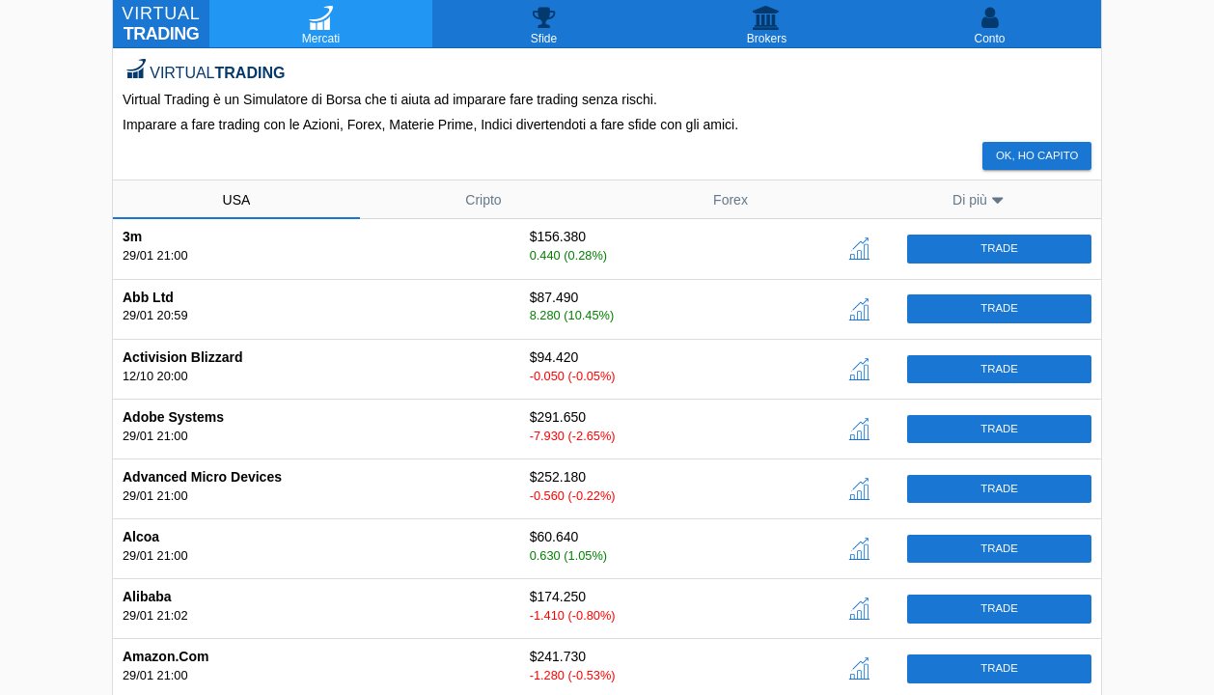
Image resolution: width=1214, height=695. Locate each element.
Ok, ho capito (1037, 155)
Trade (999, 248)
